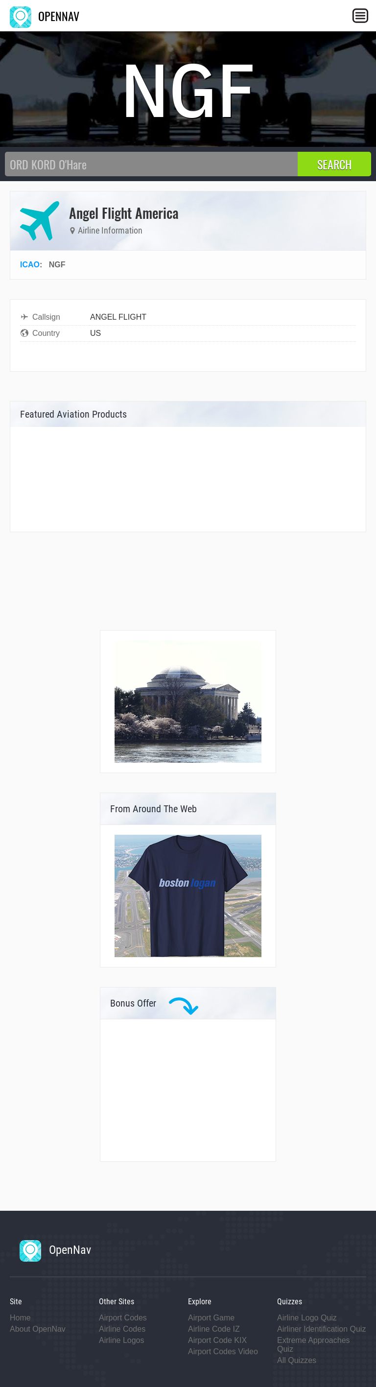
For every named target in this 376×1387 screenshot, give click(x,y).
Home (20, 1318)
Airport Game (211, 1318)
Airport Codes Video (223, 1351)
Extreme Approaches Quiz (313, 1344)
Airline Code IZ (214, 1329)
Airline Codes (122, 1329)
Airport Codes (123, 1318)
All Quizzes (296, 1360)
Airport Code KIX (217, 1340)
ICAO (30, 264)
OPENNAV (44, 15)
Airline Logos (121, 1340)
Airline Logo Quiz (307, 1318)
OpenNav (55, 1250)
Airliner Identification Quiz (321, 1329)
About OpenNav (38, 1329)
